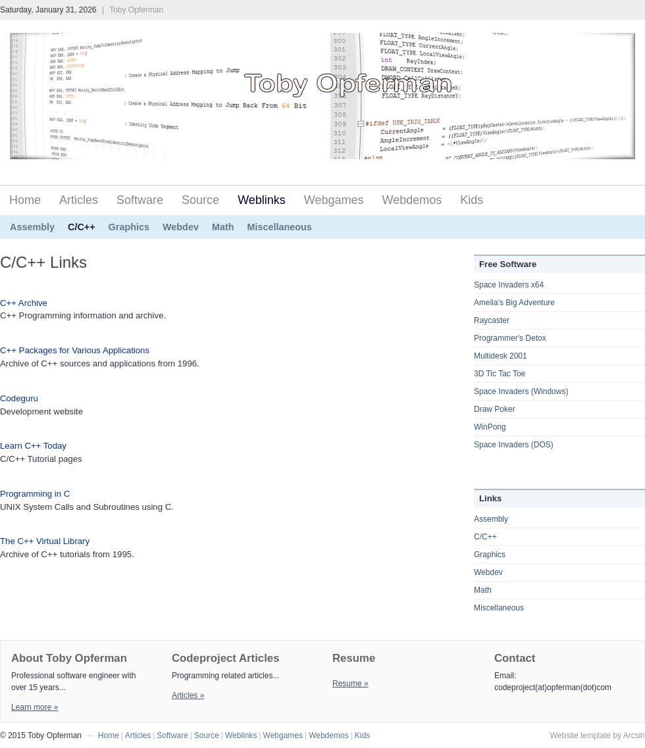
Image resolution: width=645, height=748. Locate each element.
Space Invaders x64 (509, 284)
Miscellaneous (279, 227)
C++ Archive (23, 303)
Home (25, 200)
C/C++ (81, 227)
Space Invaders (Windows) (521, 391)
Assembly (32, 227)
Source (200, 200)
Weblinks (262, 200)
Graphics (129, 227)
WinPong (490, 427)
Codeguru (19, 398)
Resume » (350, 683)
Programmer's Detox (510, 338)
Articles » (188, 695)
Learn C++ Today (33, 446)
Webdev (181, 227)
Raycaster (491, 320)
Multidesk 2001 (500, 356)
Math (223, 227)
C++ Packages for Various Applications (74, 350)
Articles (78, 200)
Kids (471, 200)
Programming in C (35, 494)
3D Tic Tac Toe (499, 373)
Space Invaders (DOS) (514, 444)
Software (139, 200)
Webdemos (412, 200)
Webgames (334, 200)
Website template (580, 735)
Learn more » (34, 707)
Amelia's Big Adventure (514, 302)
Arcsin (634, 735)
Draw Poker (494, 409)
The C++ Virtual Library (45, 541)
